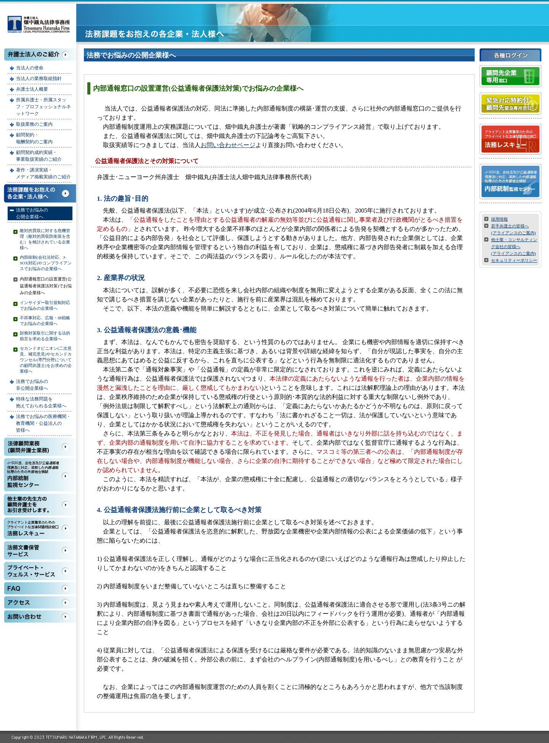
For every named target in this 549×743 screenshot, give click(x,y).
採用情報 (499, 219)
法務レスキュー (40, 528)
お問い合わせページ (228, 145)
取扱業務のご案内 (34, 124)
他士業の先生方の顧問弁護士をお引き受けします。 (40, 505)
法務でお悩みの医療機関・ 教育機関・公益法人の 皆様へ (43, 423)
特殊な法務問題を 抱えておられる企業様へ (41, 402)
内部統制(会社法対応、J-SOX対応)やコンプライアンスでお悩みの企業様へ (46, 263)
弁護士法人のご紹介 (40, 54)
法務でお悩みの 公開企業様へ (32, 213)
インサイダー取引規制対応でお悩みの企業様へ (45, 305)
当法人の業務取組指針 (39, 78)
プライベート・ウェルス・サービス (40, 571)
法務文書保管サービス (40, 550)
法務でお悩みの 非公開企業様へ (32, 385)
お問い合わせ (40, 616)
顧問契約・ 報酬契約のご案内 (34, 138)
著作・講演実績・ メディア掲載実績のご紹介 (43, 173)
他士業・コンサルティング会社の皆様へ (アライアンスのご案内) (514, 246)
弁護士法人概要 (32, 89)
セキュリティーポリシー (514, 260)
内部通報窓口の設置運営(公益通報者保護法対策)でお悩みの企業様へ (46, 286)
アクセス (40, 602)
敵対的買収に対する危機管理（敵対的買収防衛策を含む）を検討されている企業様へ (45, 239)
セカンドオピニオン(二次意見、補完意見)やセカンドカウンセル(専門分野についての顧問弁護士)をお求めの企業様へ (46, 359)
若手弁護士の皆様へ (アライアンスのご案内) (513, 229)
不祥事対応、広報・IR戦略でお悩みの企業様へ (45, 320)
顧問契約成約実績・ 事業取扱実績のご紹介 (39, 156)
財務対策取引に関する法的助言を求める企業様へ (45, 336)
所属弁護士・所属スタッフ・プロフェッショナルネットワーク (43, 106)
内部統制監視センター (40, 475)
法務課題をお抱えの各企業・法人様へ (40, 193)
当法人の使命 (29, 67)
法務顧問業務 (40, 446)
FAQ (40, 588)
